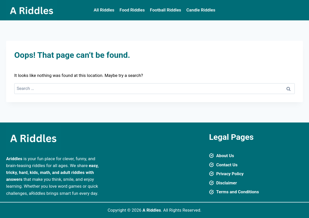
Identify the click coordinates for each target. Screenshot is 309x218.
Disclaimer (226, 182)
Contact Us (227, 164)
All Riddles (104, 9)
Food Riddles (132, 9)
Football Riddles (165, 9)
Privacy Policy (230, 173)
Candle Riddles (200, 9)
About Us (225, 155)
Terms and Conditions (237, 191)
